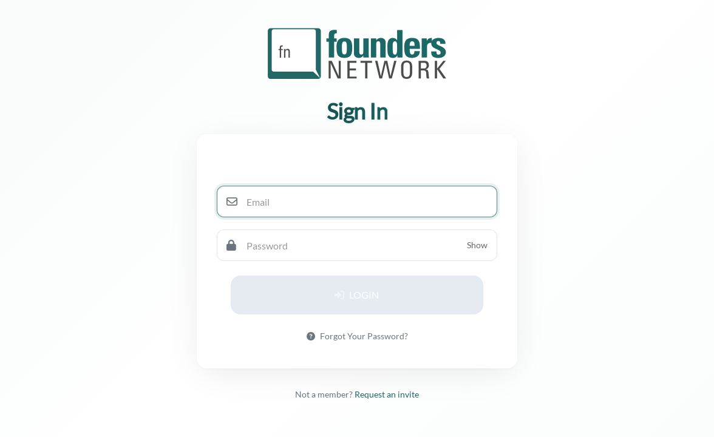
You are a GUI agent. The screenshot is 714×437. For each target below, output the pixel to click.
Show (477, 245)
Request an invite (387, 394)
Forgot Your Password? (357, 336)
